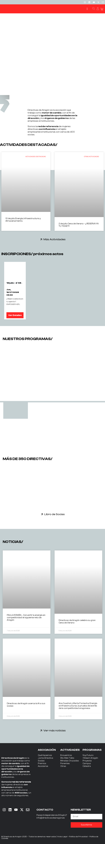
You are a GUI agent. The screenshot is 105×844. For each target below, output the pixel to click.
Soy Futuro (88, 755)
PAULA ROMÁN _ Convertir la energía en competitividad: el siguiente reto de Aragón (26, 617)
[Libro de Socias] (42, 514)
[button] (87, 9)
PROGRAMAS (92, 749)
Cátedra (87, 766)
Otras (63, 766)
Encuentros (66, 755)
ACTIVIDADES (70, 749)
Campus (87, 763)
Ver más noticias (54, 730)
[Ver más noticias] (41, 730)
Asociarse (43, 766)
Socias (41, 761)
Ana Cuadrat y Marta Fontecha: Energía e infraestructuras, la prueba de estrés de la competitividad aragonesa (78, 705)
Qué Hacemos (45, 755)
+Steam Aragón (90, 758)
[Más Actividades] (41, 239)
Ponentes (65, 763)
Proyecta (87, 761)
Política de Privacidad (78, 837)
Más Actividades (54, 239)
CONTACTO (45, 809)
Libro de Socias (54, 514)
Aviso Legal (62, 837)
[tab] (15, 410)
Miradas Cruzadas (69, 761)
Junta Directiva (45, 758)
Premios (42, 763)
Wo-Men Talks (67, 758)
